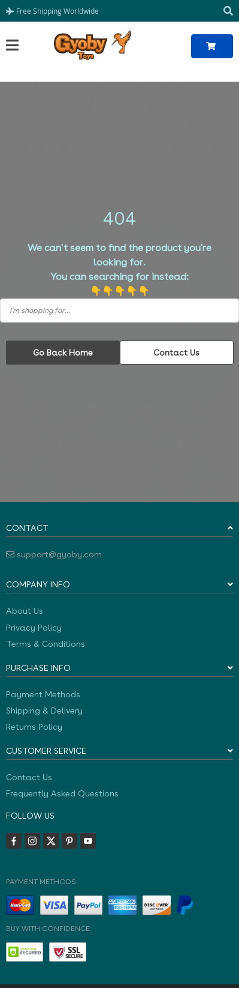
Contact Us (176, 352)
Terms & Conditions (45, 644)
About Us (24, 611)
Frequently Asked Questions (62, 793)
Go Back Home (63, 352)
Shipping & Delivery (44, 710)
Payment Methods (43, 694)
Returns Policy (34, 727)
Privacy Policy (34, 627)
